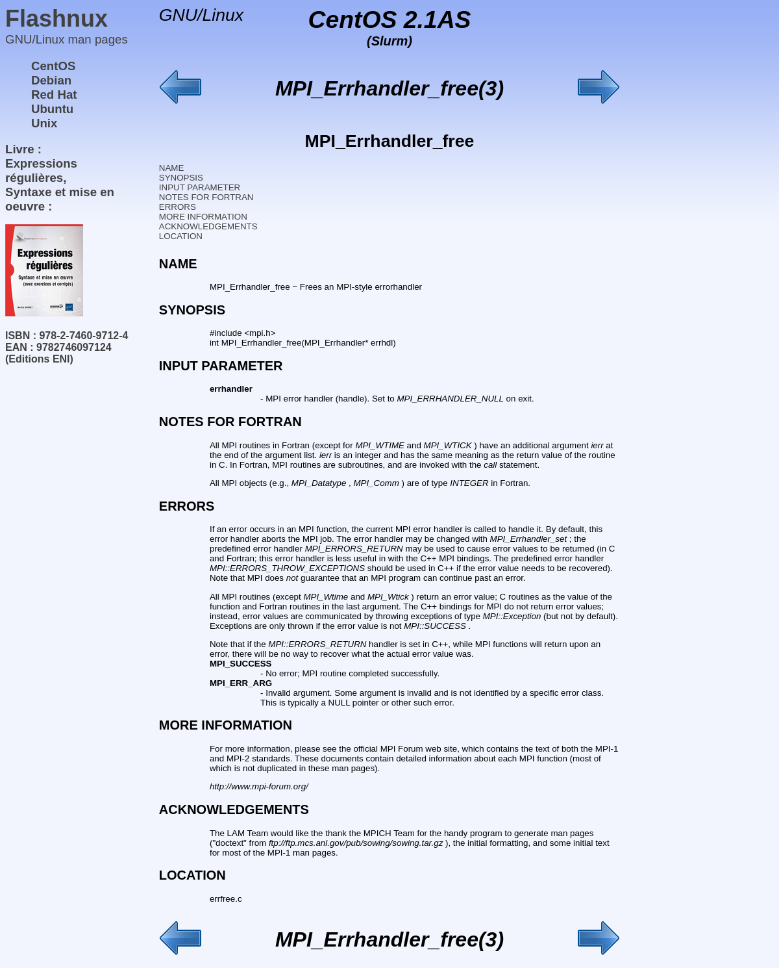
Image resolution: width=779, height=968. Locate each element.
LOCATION (181, 236)
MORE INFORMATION (203, 217)
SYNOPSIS (181, 178)
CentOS (53, 66)
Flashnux (56, 18)
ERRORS (177, 207)
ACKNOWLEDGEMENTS (208, 226)
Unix (44, 123)
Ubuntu (52, 109)
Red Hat (54, 94)
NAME (171, 168)
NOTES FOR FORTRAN (206, 197)
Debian (51, 80)
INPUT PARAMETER (199, 187)
